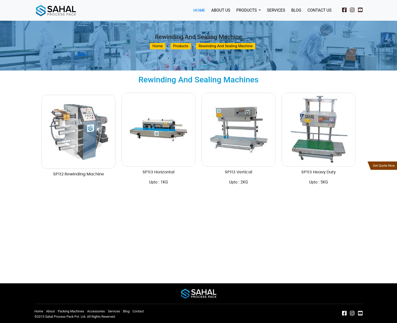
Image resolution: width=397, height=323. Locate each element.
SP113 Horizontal (158, 172)
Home (199, 10)
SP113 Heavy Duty (318, 172)
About (50, 311)
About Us (220, 10)
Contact (138, 311)
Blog (296, 10)
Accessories (96, 311)
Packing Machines (71, 311)
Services (276, 10)
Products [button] (247, 10)
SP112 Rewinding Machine (78, 174)
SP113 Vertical (238, 172)
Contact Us (319, 10)
